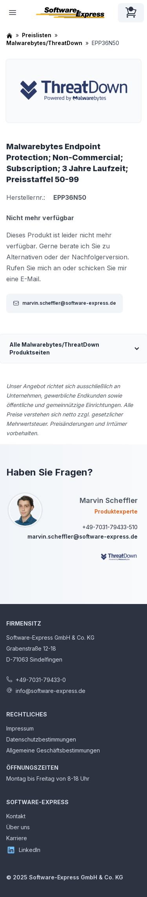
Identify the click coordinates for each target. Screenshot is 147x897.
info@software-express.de (50, 690)
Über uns (18, 827)
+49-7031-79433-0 (41, 679)
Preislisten (36, 35)
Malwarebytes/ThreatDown (44, 43)
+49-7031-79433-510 (110, 527)
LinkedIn (23, 850)
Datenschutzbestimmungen (41, 739)
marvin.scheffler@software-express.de (64, 303)
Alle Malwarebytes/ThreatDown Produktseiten (54, 348)
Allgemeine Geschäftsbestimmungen (53, 750)
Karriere (16, 838)
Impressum (20, 728)
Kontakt (15, 816)
